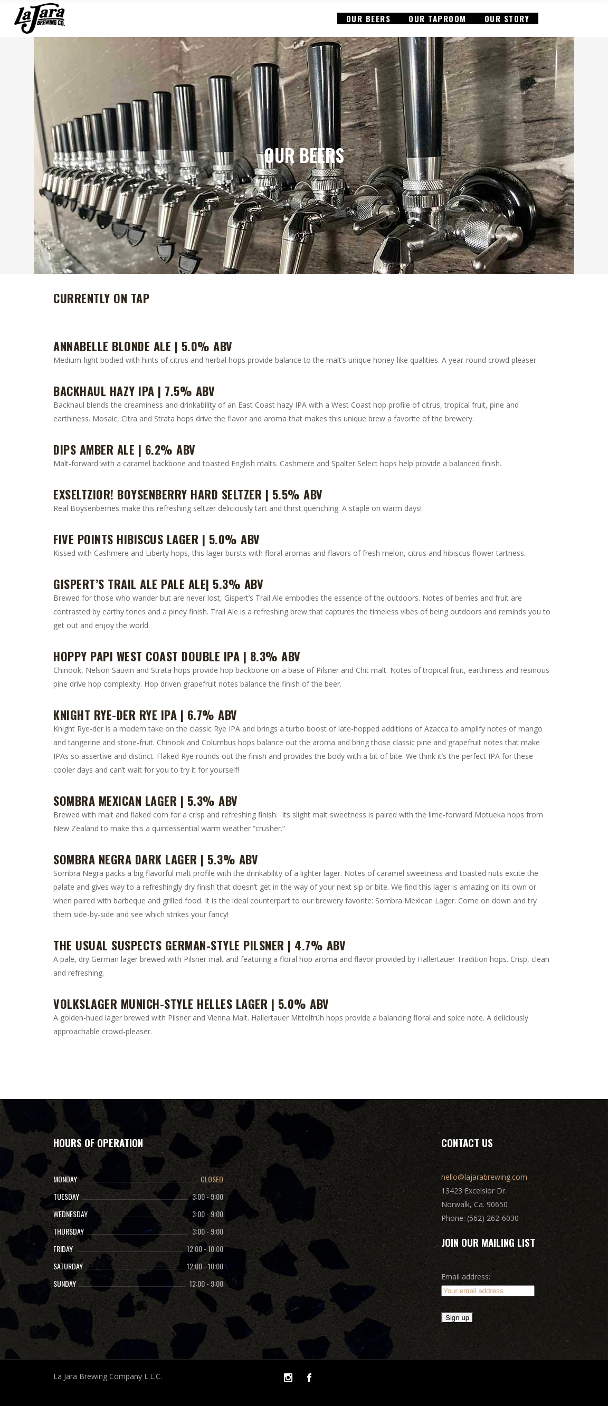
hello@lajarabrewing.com (484, 1177)
